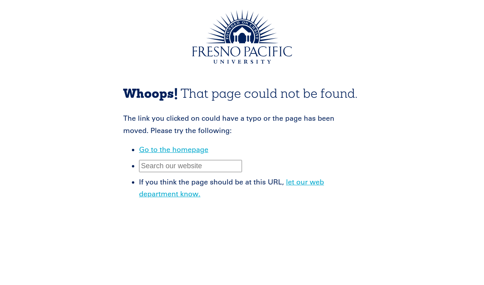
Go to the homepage (173, 149)
